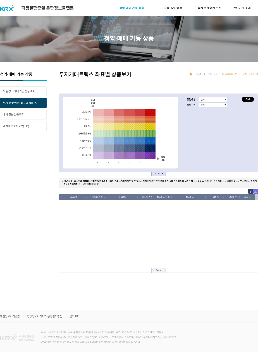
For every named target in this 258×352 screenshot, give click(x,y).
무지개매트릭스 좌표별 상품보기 (20, 103)
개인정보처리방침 (10, 316)
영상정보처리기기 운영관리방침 (44, 316)
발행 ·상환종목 (173, 8)
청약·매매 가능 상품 (131, 8)
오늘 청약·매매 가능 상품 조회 (19, 91)
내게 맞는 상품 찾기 (13, 114)
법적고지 (74, 316)
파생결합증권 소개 (209, 8)
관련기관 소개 (242, 8)
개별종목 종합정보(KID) (16, 126)
